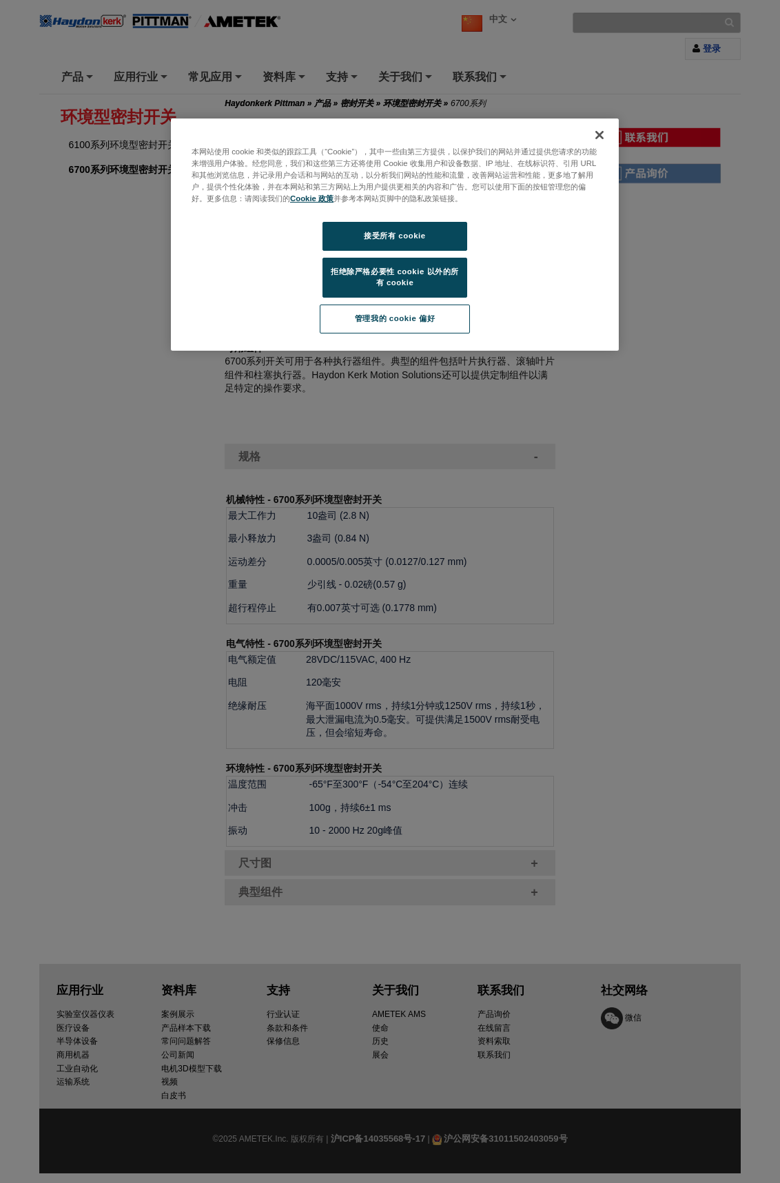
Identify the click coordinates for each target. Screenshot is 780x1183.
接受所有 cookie (394, 236)
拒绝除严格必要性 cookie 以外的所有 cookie (395, 277)
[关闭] (599, 135)
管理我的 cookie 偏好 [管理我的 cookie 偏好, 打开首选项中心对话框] (395, 318)
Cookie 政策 (311, 198)
